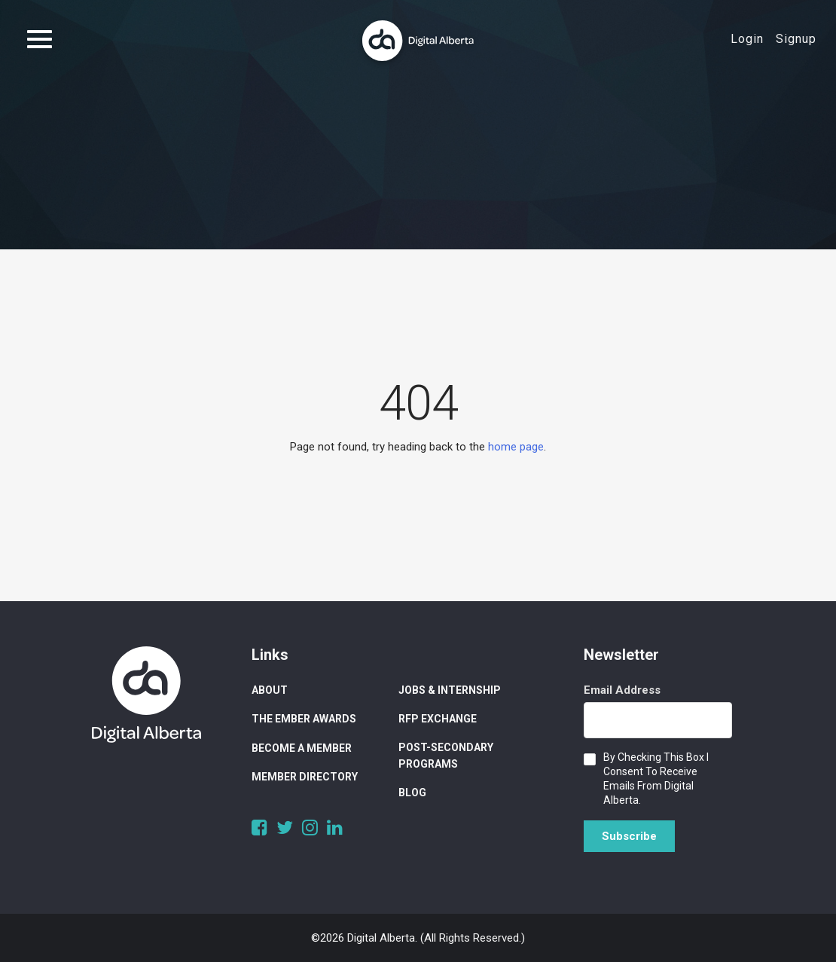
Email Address (622, 690)
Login (747, 39)
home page (516, 447)
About (270, 690)
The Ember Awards (304, 719)
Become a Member (302, 748)
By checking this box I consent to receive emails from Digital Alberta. (656, 778)
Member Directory (305, 777)
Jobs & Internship (449, 690)
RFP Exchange (437, 719)
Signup (796, 39)
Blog (412, 792)
